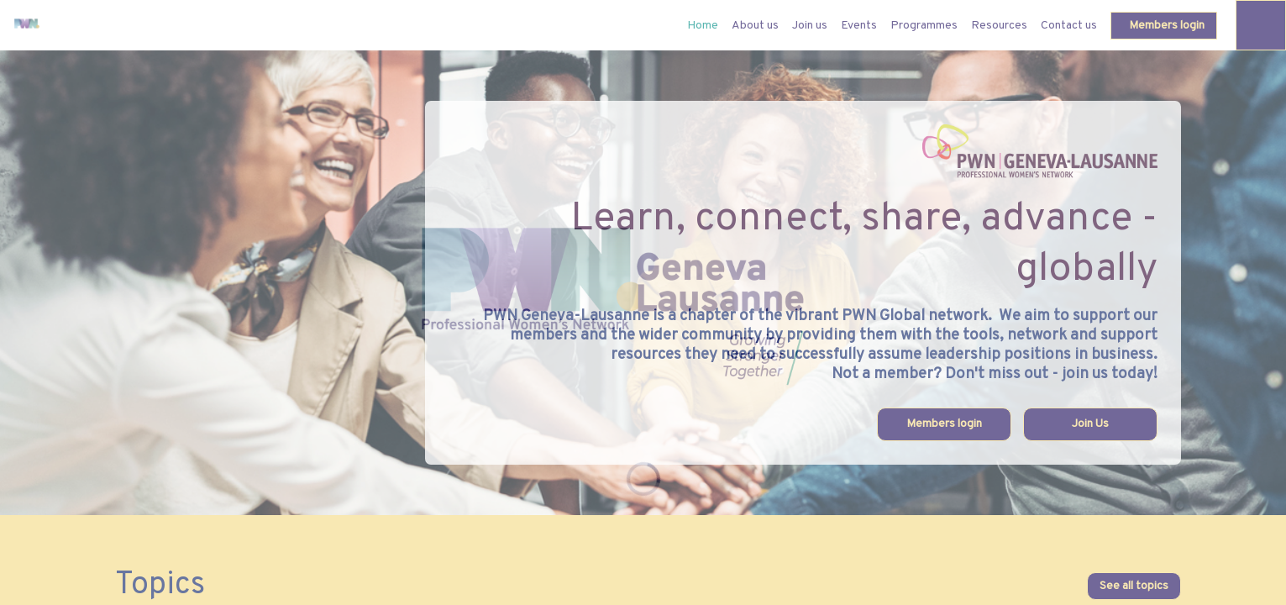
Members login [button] (944, 424)
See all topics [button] (1134, 586)
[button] (1163, 25)
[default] (702, 25)
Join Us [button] (1090, 424)
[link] (755, 25)
